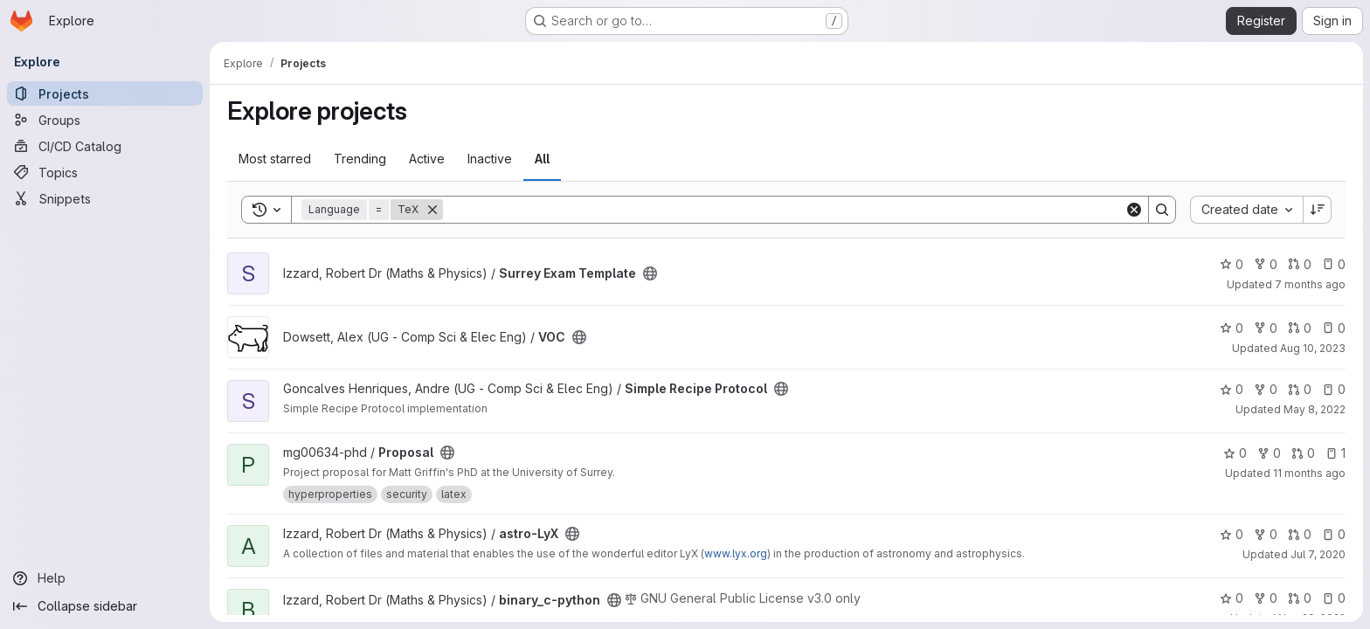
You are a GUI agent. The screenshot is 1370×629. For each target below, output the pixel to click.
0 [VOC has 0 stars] (1231, 328)
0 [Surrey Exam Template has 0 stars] (1231, 264)
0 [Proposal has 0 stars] (1235, 453)
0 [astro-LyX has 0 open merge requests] (1299, 534)
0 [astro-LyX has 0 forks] (1265, 534)
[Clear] (1134, 209)
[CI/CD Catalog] (105, 146)
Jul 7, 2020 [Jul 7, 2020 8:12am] (1318, 554)
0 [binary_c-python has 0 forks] (1265, 598)
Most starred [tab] (275, 158)
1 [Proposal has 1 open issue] (1335, 453)
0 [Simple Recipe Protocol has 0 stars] (1231, 389)
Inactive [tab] (489, 158)
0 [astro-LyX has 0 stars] (1231, 534)
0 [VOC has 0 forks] (1265, 328)
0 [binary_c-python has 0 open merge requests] (1299, 598)
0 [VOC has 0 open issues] (1334, 328)
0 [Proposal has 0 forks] (1269, 453)
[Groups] (105, 119)
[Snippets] (105, 198)
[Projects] (105, 93)
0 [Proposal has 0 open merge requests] (1303, 453)
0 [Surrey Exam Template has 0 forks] (1265, 264)
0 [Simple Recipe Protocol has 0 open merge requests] (1299, 389)
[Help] (105, 578)
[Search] (783, 209)
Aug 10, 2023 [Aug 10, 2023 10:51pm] (1313, 348)
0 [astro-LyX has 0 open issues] (1334, 534)
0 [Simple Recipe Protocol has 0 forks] (1265, 389)
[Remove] (432, 209)
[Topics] (105, 172)
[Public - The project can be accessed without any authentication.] (650, 273)
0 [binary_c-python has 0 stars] (1231, 598)
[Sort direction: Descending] (1318, 210)
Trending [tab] (360, 158)
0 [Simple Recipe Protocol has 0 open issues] (1334, 389)
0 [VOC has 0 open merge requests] (1299, 328)
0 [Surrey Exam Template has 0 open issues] (1334, 264)
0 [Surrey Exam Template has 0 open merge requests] (1299, 264)
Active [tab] (427, 158)
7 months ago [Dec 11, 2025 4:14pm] (1310, 284)
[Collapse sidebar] (105, 606)
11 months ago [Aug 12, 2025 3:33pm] (1309, 473)
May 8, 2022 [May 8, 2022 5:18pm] (1315, 409)
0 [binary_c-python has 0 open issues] (1334, 598)
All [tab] (542, 158)
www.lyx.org (735, 553)
